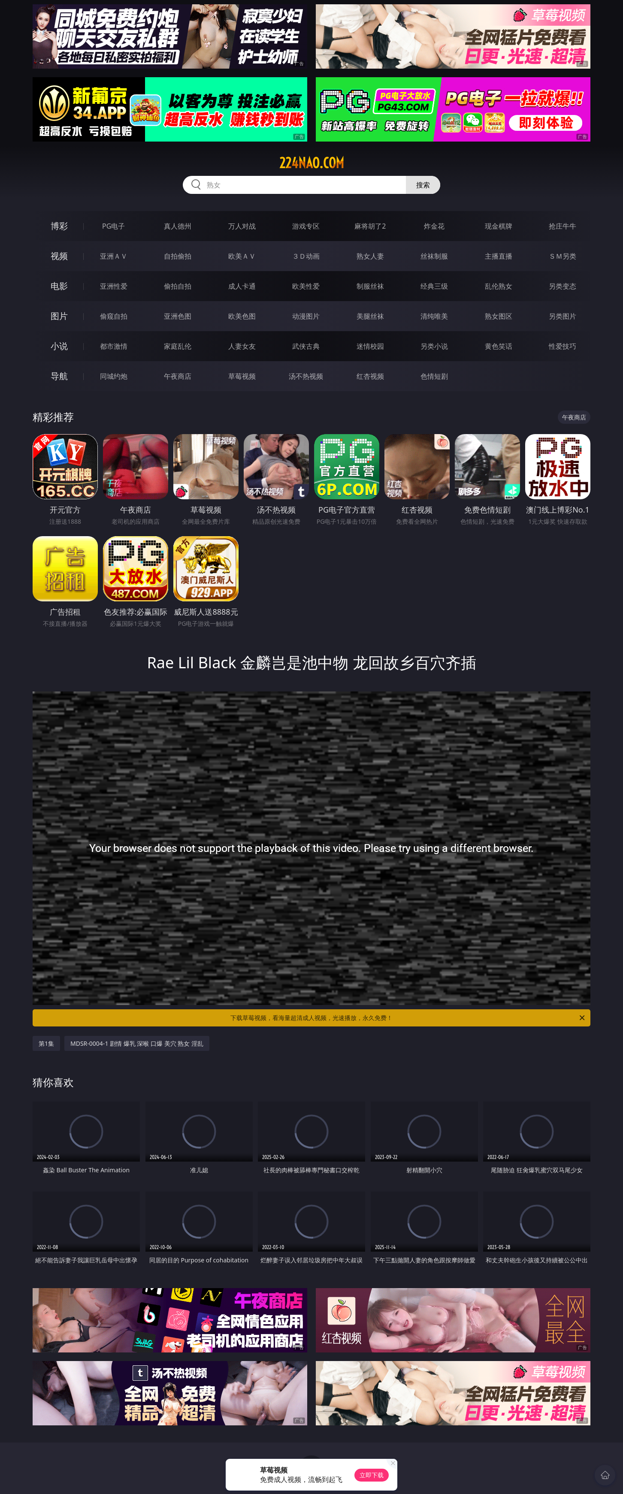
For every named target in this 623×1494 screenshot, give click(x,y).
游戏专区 (306, 226)
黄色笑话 (498, 346)
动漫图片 (306, 316)
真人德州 (177, 226)
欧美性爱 (306, 286)
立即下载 (372, 1475)
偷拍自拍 (177, 286)
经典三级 (434, 286)
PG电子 (113, 226)
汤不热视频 (306, 376)
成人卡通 (242, 286)
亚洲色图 (177, 316)
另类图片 (562, 316)
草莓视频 (242, 376)
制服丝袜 (370, 286)
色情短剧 (434, 376)
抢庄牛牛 (562, 226)
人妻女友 (242, 346)
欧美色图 (242, 316)
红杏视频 (370, 376)
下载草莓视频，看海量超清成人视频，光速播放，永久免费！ (408, 1018)
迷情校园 (370, 346)
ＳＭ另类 (562, 256)
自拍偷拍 (177, 256)
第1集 (46, 1043)
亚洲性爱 (113, 286)
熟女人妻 (370, 256)
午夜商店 (177, 376)
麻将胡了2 (370, 226)
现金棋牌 (498, 226)
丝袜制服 (434, 256)
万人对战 (242, 226)
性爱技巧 (562, 346)
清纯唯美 (434, 316)
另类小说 (434, 346)
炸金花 (434, 226)
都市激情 (113, 346)
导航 (59, 376)
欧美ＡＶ (242, 256)
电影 (59, 286)
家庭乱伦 (177, 346)
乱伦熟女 (498, 286)
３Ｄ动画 (306, 256)
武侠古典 (306, 346)
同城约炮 (113, 376)
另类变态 (562, 286)
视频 (59, 256)
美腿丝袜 (370, 316)
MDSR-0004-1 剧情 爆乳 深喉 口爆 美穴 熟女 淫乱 (136, 1043)
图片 (59, 316)
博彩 (59, 226)
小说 (59, 346)
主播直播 (498, 256)
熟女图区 (498, 316)
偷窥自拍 (113, 316)
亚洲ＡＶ (113, 256)
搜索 (423, 185)
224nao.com (311, 163)
